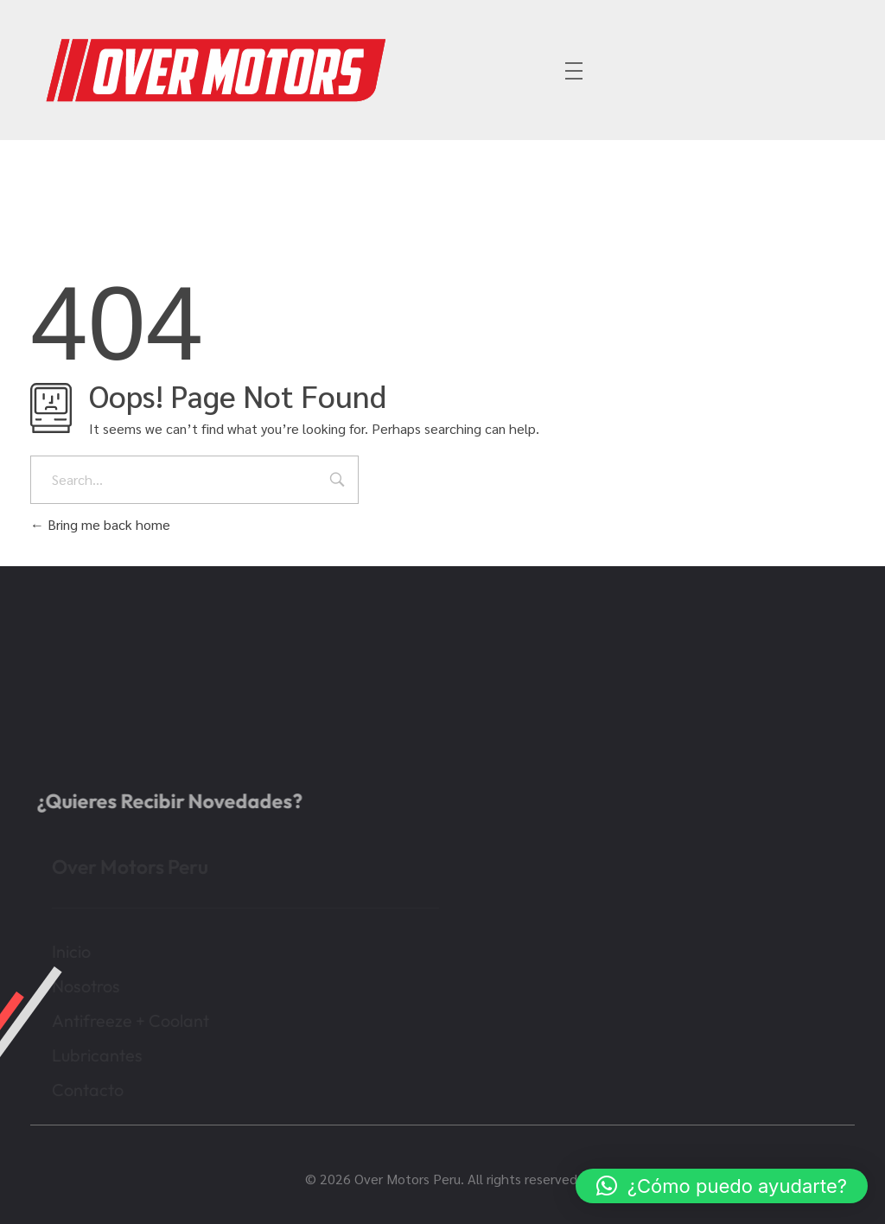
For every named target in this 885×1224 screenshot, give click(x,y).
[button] (722, 1186)
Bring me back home (100, 524)
